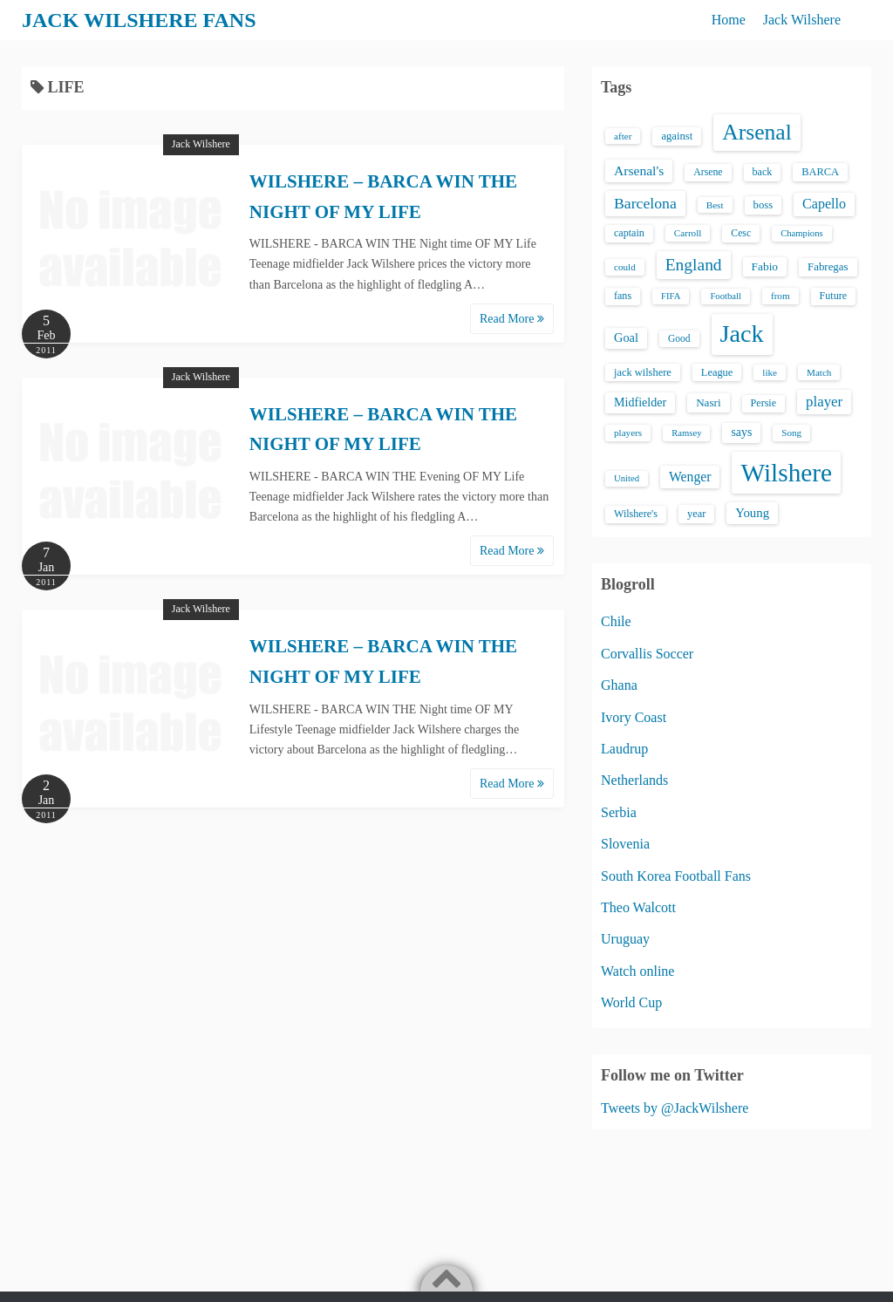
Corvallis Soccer (647, 653)
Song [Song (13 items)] (791, 432)
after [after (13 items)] (622, 136)
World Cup (631, 1002)
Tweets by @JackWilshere (674, 1108)
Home (729, 19)
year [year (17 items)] (696, 514)
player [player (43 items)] (824, 401)
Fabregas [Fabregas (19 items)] (828, 267)
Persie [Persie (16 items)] (763, 403)
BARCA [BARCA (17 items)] (820, 172)
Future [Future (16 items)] (834, 296)
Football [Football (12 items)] (725, 296)
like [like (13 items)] (769, 372)
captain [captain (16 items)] (629, 233)
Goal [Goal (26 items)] (626, 337)
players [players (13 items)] (628, 432)
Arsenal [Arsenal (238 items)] (757, 132)
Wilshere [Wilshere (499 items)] (786, 473)
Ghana (619, 685)
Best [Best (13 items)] (715, 205)
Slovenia (625, 843)
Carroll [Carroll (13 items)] (688, 233)
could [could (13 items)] (625, 267)
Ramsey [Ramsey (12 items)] (686, 433)
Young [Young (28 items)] (752, 513)
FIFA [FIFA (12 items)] (670, 296)
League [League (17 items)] (717, 372)
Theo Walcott (638, 907)
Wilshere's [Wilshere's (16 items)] (636, 514)
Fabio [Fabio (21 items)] (765, 266)
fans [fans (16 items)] (622, 296)
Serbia (619, 812)
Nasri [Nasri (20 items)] (708, 402)
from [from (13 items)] (780, 295)
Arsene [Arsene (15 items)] (707, 172)
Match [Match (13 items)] (819, 372)
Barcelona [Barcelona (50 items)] (645, 203)
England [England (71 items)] (693, 265)
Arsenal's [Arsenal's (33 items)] (639, 170)
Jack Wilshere (802, 19)
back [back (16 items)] (763, 172)
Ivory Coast (633, 717)
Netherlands (634, 780)
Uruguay (625, 938)
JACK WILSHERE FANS (139, 20)
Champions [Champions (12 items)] (802, 233)
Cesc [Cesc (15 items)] (741, 233)
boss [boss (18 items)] (763, 205)
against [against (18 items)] (676, 136)
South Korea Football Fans (676, 876)
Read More (512, 318)
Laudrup (624, 748)
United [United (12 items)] (626, 478)
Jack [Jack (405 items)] (742, 333)
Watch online (637, 971)
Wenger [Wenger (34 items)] (690, 476)
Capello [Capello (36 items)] (824, 203)
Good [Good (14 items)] (679, 338)
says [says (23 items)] (741, 432)
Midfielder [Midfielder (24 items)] (640, 402)
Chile (616, 621)
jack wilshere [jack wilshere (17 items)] (642, 372)
